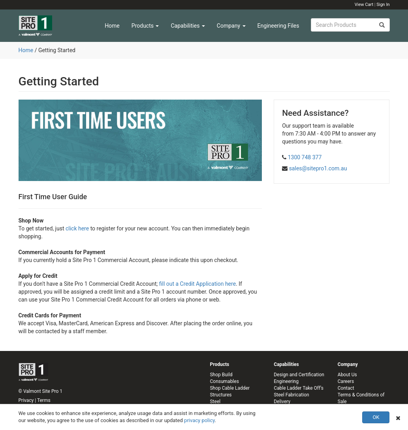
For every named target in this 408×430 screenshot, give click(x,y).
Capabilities (188, 26)
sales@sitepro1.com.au (318, 168)
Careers (346, 381)
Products (145, 26)
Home (112, 26)
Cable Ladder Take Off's (298, 388)
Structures (220, 395)
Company (231, 26)
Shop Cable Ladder (230, 388)
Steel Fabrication (291, 395)
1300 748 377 (305, 157)
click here (77, 228)
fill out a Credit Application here (197, 284)
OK (375, 417)
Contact (346, 388)
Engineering (286, 381)
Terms (44, 400)
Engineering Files (278, 26)
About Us (347, 374)
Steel (215, 401)
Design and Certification (299, 374)
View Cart (364, 4)
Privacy (26, 400)
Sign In (382, 4)
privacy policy (199, 420)
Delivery (282, 401)
